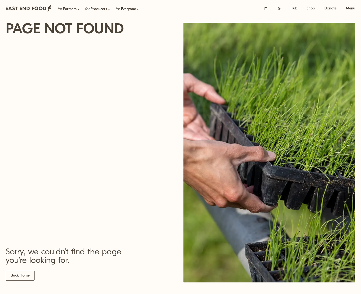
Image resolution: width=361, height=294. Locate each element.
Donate (330, 8)
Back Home (20, 275)
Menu (350, 8)
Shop (311, 8)
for (69, 9)
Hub (294, 8)
